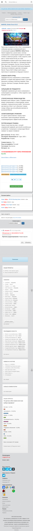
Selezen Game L (9, 291)
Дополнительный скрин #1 (9, 166)
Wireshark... (8, 315)
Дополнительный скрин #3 (9, 169)
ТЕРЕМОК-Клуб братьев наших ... (13, 366)
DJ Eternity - (8, 309)
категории (15, 17)
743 (14, 30)
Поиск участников (6, 505)
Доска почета (5, 507)
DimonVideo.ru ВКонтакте (8, 157)
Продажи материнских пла (11, 344)
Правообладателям (16, 528)
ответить (28, 242)
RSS (19, 17)
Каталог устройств (6, 501)
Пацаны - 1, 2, (8, 286)
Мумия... (7, 289)
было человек (17, 217)
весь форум (6, 379)
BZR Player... (8, 296)
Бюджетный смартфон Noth (11, 339)
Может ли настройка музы (11, 334)
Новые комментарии (10, 386)
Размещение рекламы (7, 510)
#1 (1, 230)
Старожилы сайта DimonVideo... (12, 367)
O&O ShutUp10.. (9, 287)
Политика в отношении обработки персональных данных (16, 526)
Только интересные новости (11, 272)
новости (14, 331)
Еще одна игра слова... (10, 369)
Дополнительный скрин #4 (9, 171)
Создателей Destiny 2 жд (11, 348)
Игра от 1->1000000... (10, 364)
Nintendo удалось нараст (11, 346)
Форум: (18, 174)
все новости (6, 354)
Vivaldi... (7, 284)
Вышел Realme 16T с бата (11, 335)
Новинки (6, 279)
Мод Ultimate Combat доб (11, 341)
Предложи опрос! (16, 446)
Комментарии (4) (8, 446)
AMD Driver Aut (8, 300)
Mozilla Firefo (8, 305)
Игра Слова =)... (9, 373)
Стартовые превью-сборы (11, 342)
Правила (4, 512)
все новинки (6, 324)
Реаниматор (5, 499)
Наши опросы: (8, 398)
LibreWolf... (7, 282)
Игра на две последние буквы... (12, 371)
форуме (12, 361)
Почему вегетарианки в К (11, 337)
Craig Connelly (8, 303)
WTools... (7, 294)
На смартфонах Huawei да (11, 349)
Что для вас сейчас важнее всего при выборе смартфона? (16, 8)
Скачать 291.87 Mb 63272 (16, 186)
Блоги (3, 503)
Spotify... (7, 293)
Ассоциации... (8, 374)
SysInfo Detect (8, 298)
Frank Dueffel (8, 310)
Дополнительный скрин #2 (9, 168)
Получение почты (6, 480)
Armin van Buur (8, 301)
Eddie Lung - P (8, 312)
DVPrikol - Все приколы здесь (11, 270)
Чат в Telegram (5, 174)
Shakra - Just (8, 314)
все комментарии (7, 391)
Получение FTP (5, 482)
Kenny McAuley (9, 307)
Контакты (16, 530)
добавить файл (9, 321)
